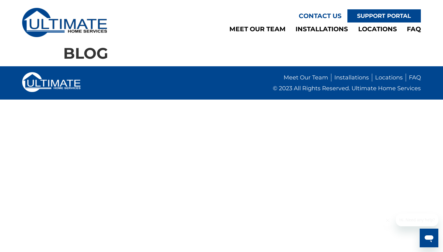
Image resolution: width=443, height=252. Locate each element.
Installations (322, 29)
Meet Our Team (257, 29)
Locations (377, 29)
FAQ (414, 29)
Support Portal (384, 15)
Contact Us (320, 16)
